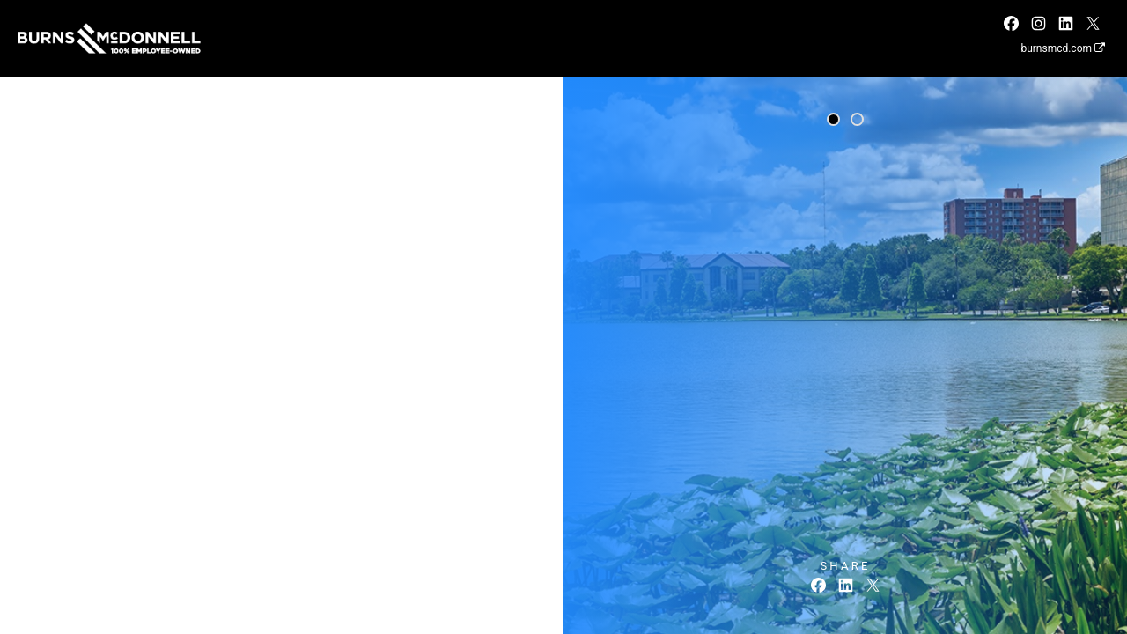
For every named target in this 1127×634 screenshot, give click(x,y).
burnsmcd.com (1062, 48)
